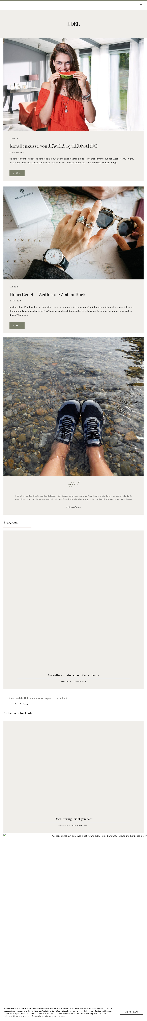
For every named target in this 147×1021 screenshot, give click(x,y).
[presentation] (73, 84)
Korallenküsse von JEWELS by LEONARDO (53, 146)
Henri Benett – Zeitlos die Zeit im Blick (47, 294)
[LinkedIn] (77, 985)
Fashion (13, 138)
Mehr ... (19, 173)
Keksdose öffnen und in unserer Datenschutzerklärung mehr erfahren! (34, 1016)
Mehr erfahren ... (73, 507)
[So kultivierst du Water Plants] (73, 609)
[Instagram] (73, 985)
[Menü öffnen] (141, 5)
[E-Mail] (69, 985)
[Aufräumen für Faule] (73, 777)
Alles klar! (131, 1012)
